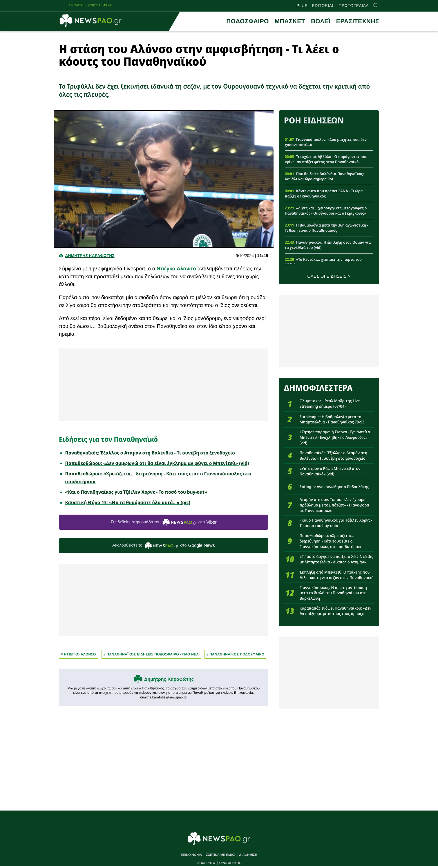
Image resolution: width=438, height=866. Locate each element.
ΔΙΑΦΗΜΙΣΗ (248, 855)
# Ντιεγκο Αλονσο (78, 654)
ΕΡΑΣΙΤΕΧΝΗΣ (357, 21)
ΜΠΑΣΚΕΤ (290, 21)
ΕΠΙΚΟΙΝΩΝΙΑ (191, 855)
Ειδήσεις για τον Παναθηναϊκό (108, 439)
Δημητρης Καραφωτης (89, 255)
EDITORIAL (323, 5)
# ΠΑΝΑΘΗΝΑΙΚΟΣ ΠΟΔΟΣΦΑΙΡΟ (236, 654)
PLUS (301, 5)
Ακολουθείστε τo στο (163, 546)
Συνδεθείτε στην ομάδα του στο (163, 522)
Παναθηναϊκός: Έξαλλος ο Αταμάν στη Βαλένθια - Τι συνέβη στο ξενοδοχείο (150, 453)
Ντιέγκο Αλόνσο (176, 269)
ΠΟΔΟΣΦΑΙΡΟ (247, 21)
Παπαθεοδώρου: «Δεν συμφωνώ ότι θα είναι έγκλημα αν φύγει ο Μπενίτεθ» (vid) (157, 463)
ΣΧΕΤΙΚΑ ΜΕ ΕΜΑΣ (220, 855)
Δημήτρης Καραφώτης (169, 679)
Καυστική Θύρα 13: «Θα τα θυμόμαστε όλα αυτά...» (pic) (127, 502)
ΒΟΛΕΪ (320, 21)
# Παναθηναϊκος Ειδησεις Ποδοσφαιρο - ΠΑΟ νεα (151, 654)
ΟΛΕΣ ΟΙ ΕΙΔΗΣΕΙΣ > (329, 276)
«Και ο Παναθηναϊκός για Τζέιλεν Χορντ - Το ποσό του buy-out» (136, 492)
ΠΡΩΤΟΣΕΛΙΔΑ (354, 5)
